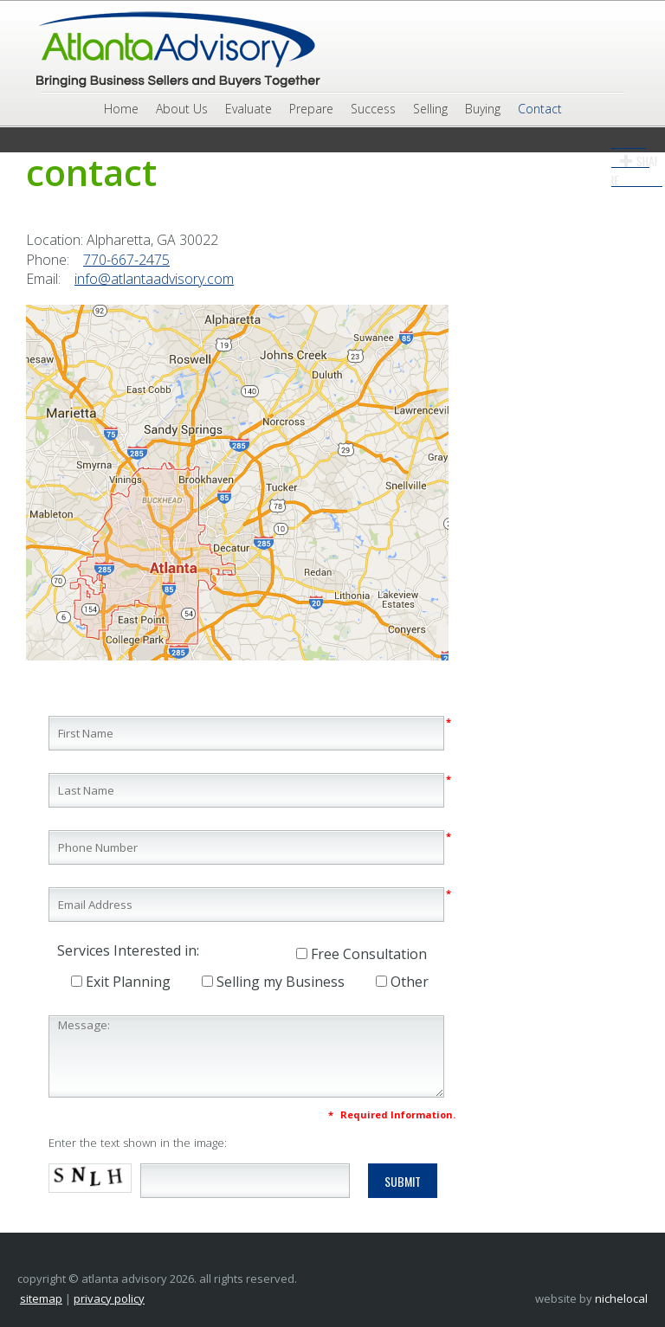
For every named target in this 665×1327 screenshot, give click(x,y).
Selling (430, 108)
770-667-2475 (126, 259)
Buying (482, 108)
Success (373, 108)
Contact (540, 108)
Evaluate (248, 108)
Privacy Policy (109, 1298)
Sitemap (41, 1298)
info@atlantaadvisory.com (154, 278)
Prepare (311, 108)
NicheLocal (621, 1298)
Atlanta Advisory (176, 50)
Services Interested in (127, 950)
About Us (182, 108)
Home (121, 108)
